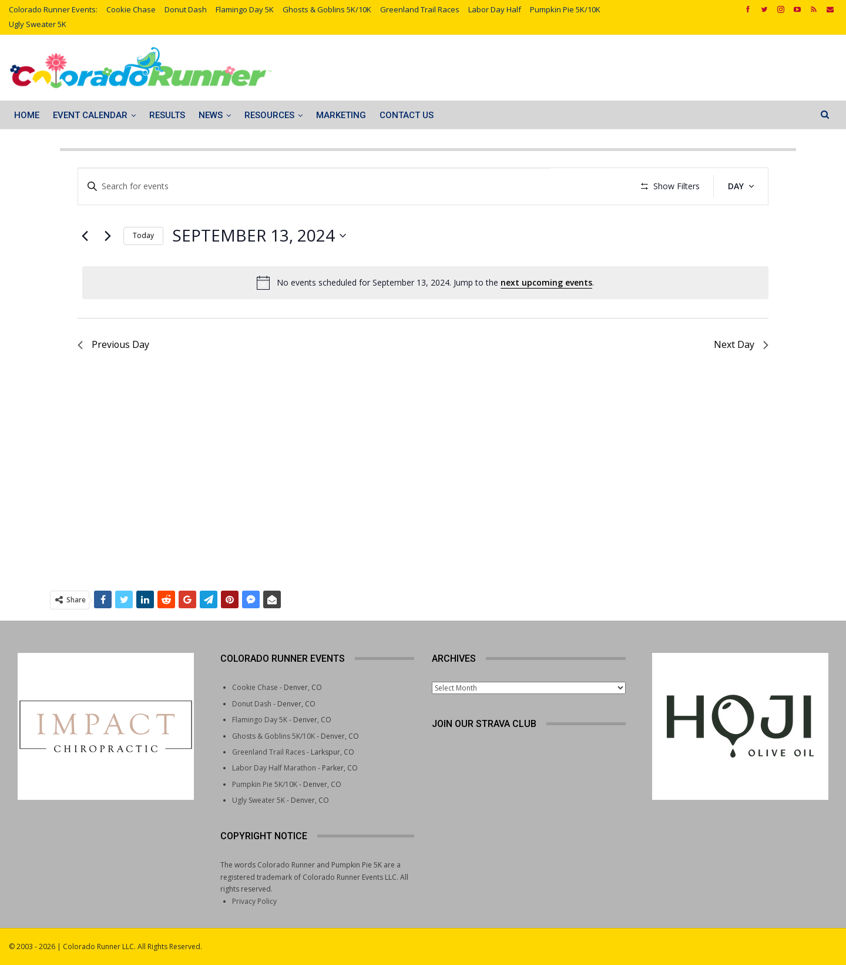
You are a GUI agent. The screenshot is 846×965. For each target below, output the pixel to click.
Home (26, 115)
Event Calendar (90, 115)
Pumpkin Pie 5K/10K (565, 9)
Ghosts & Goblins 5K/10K (327, 9)
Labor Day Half (494, 9)
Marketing (341, 115)
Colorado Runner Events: (53, 9)
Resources (269, 115)
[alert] (425, 317)
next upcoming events (546, 316)
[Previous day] (85, 270)
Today (143, 270)
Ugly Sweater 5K (37, 24)
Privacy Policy (254, 901)
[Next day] (107, 270)
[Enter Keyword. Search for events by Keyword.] (315, 186)
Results (167, 115)
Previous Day (114, 379)
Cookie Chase (131, 9)
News (211, 115)
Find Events (591, 186)
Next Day (741, 379)
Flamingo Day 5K (245, 9)
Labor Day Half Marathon (274, 768)
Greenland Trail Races (419, 9)
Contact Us (407, 115)
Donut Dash (185, 9)
